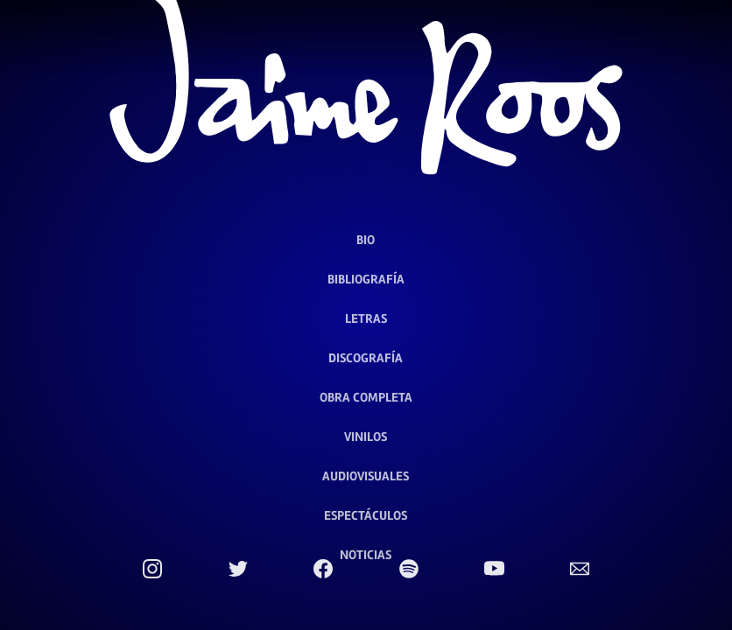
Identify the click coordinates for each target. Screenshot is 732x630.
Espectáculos (365, 515)
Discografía (365, 358)
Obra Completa (366, 397)
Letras (366, 318)
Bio (365, 240)
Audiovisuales (365, 476)
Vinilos (365, 436)
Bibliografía (366, 279)
